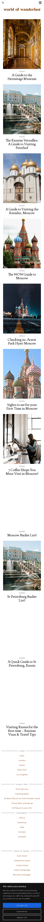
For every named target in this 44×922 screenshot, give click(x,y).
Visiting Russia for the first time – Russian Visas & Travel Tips (22, 731)
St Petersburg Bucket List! (22, 598)
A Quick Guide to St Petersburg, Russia (22, 663)
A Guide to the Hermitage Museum (22, 77)
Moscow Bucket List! (22, 535)
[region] (22, 902)
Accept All (22, 905)
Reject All (22, 918)
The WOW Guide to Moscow (22, 276)
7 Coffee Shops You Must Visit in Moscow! (22, 472)
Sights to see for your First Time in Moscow (21, 407)
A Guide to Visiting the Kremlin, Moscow (22, 211)
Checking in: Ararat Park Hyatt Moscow (22, 341)
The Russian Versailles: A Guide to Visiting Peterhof (22, 144)
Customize (22, 911)
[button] (41, 2)
